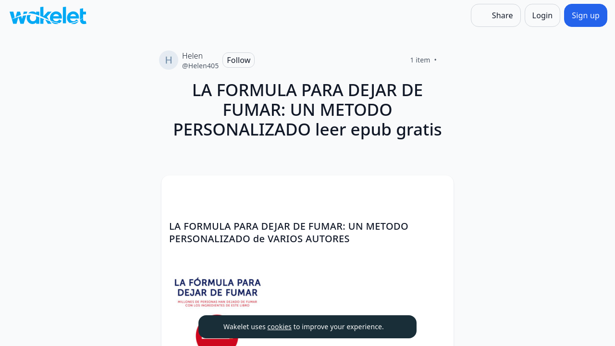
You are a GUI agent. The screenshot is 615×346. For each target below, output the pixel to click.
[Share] (496, 15)
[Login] (543, 15)
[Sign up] (585, 15)
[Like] (448, 60)
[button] (438, 191)
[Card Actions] (438, 190)
